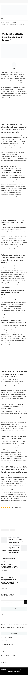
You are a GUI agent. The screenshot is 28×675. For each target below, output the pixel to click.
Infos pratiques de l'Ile (8, 655)
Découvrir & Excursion (15, 30)
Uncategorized (5, 662)
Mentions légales (22, 670)
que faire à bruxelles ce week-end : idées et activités (14, 624)
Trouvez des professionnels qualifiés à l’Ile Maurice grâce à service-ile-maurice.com (13, 614)
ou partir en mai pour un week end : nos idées (12, 621)
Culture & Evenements (7, 644)
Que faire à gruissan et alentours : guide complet (13, 627)
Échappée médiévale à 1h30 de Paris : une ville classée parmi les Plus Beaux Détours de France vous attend (9, 568)
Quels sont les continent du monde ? (10, 618)
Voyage (12, 530)
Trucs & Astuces (6, 659)
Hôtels (3, 651)
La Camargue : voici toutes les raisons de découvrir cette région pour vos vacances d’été (9, 594)
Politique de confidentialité (14, 671)
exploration (5, 530)
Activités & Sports (6, 637)
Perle (14, 65)
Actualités (4, 641)
